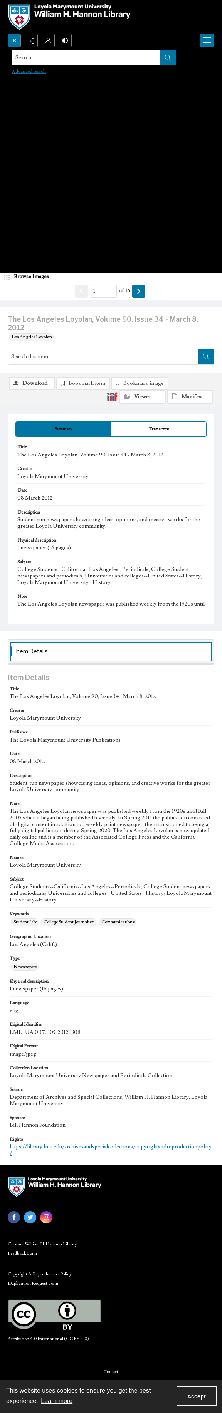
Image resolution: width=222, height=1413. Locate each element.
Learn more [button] (56, 1401)
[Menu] (207, 40)
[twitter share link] (30, 1217)
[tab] (63, 429)
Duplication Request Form (33, 1283)
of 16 (124, 291)
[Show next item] (138, 291)
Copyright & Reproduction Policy (40, 1274)
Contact (111, 1371)
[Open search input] (14, 40)
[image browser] (29, 277)
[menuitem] (111, 1371)
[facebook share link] (14, 1217)
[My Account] (48, 40)
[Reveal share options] (31, 40)
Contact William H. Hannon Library (42, 1244)
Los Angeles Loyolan (32, 337)
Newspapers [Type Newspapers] (25, 967)
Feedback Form (22, 1253)
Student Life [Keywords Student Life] (25, 922)
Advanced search (29, 71)
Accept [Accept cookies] (196, 1396)
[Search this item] (103, 356)
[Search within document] (206, 356)
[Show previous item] (81, 291)
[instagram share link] (46, 1217)
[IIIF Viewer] (142, 397)
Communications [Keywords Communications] (118, 922)
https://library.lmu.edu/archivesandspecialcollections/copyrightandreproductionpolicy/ (111, 1150)
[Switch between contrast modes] (65, 40)
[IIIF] (112, 396)
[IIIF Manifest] (190, 397)
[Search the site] (89, 57)
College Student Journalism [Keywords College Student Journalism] (69, 922)
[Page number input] (103, 291)
